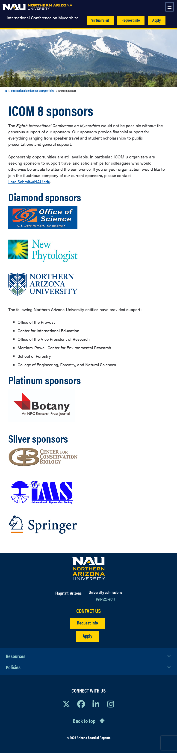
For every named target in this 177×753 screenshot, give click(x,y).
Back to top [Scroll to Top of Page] (84, 720)
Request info (130, 20)
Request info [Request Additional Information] (87, 622)
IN (6, 90)
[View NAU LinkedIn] (95, 703)
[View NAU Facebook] (81, 703)
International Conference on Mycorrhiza (43, 18)
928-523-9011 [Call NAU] (105, 599)
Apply (156, 20)
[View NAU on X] (66, 703)
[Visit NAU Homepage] (88, 568)
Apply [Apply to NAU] (87, 635)
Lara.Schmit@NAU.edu (29, 181)
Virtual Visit (100, 20)
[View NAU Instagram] (110, 703)
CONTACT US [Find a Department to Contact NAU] (88, 611)
